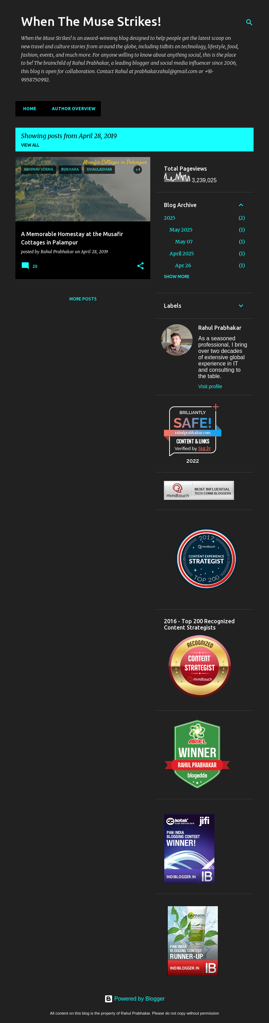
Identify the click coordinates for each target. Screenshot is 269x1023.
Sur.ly (204, 449)
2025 (169, 218)
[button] (140, 266)
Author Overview (71, 108)
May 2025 (181, 230)
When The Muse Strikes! (91, 21)
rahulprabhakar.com (193, 433)
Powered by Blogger (134, 999)
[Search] (249, 22)
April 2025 (182, 253)
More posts (83, 299)
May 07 (184, 242)
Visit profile (210, 386)
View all (30, 145)
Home (27, 108)
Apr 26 (183, 265)
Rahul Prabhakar (219, 328)
